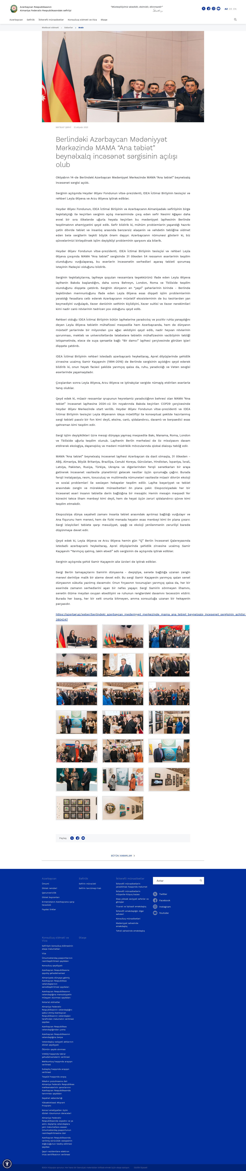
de (230, 8)
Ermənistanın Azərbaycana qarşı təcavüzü (58, 903)
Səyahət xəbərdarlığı (52, 1098)
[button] (7, 1164)
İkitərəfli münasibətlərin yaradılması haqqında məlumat (131, 885)
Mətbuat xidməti (50, 27)
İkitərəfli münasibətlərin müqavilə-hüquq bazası (128, 893)
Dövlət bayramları (51, 897)
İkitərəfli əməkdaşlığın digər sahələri (130, 912)
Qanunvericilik (49, 893)
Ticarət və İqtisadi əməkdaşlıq (131, 906)
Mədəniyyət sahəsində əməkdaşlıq (127, 924)
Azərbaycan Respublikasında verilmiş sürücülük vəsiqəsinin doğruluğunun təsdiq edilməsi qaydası (57, 1142)
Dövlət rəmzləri (49, 888)
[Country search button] (201, 880)
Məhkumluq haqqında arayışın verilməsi (57, 1063)
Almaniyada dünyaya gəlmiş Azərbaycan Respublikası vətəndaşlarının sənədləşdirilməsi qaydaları (56, 982)
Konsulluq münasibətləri (128, 918)
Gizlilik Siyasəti (140, 1167)
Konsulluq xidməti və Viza (82, 19)
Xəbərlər (68, 27)
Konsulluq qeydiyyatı (52, 965)
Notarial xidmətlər (51, 1002)
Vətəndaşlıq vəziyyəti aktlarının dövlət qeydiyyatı (57, 1043)
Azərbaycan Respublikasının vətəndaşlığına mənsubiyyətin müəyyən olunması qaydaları (57, 994)
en (235, 8)
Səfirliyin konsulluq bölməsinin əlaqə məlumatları (57, 947)
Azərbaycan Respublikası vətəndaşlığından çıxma (54, 1028)
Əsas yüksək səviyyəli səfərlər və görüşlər (132, 900)
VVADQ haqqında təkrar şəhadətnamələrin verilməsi (56, 1055)
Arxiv (81, 27)
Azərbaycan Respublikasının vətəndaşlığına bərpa (56, 1035)
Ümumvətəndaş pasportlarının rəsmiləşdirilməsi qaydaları (57, 959)
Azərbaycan (16, 19)
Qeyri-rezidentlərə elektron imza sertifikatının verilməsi (56, 1153)
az (226, 8)
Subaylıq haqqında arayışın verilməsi (55, 1070)
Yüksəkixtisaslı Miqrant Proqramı (53, 1104)
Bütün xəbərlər (121, 855)
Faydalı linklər (49, 909)
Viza (44, 953)
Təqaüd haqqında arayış (54, 1077)
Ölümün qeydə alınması (54, 1049)
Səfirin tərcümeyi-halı (90, 888)
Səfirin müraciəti (87, 883)
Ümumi (45, 883)
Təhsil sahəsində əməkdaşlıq (130, 931)
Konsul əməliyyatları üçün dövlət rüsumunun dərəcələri (56, 1111)
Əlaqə (104, 19)
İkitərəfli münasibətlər (51, 19)
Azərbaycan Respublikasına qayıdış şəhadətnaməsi (55, 971)
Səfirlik (31, 19)
